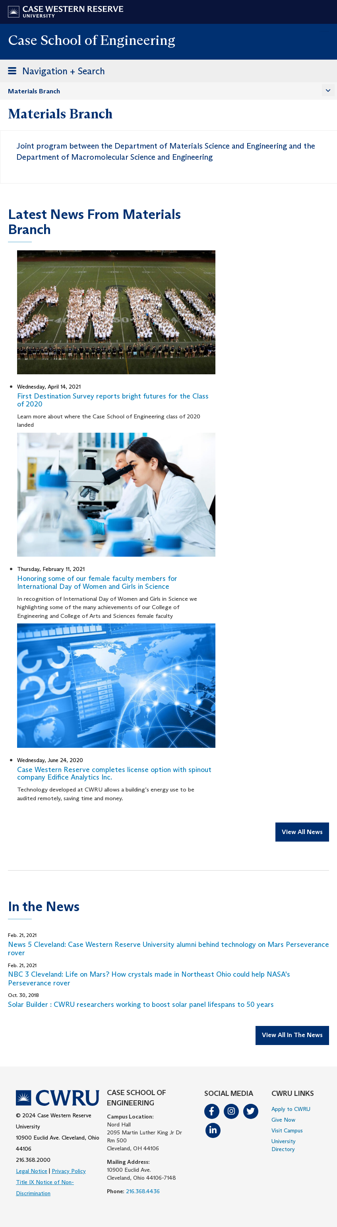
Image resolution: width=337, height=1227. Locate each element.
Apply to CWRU (290, 1109)
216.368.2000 (33, 1159)
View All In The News (292, 1035)
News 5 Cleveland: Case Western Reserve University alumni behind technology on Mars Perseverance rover (168, 949)
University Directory (283, 1145)
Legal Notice (31, 1171)
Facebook (211, 1111)
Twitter (250, 1111)
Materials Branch (34, 91)
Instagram (231, 1111)
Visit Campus (287, 1130)
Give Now (283, 1119)
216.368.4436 (143, 1191)
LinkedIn (213, 1130)
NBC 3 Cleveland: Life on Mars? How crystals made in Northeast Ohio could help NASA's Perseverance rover (149, 978)
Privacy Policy (69, 1171)
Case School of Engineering (91, 39)
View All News (302, 832)
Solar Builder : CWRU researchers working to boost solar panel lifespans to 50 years (141, 1004)
